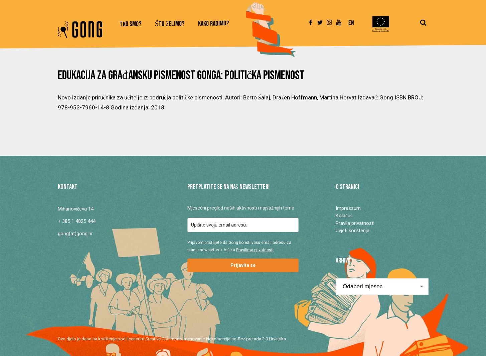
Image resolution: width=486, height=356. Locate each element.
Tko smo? (131, 24)
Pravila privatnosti (355, 223)
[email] (243, 225)
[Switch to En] (351, 26)
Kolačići (344, 216)
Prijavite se (243, 265)
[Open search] (423, 26)
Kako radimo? (213, 24)
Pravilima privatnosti (255, 250)
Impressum (348, 208)
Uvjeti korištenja (352, 231)
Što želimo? (170, 24)
